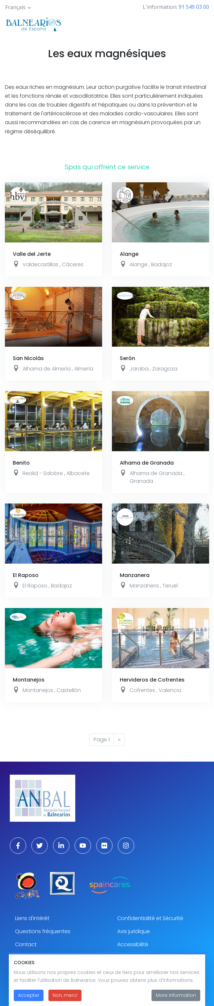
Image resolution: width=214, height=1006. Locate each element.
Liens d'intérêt (32, 918)
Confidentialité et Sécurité (150, 918)
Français (15, 7)
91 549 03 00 (194, 6)
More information (176, 997)
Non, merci (65, 997)
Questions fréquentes (42, 931)
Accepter (28, 997)
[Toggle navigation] (200, 23)
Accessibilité (132, 944)
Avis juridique (133, 931)
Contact (26, 944)
